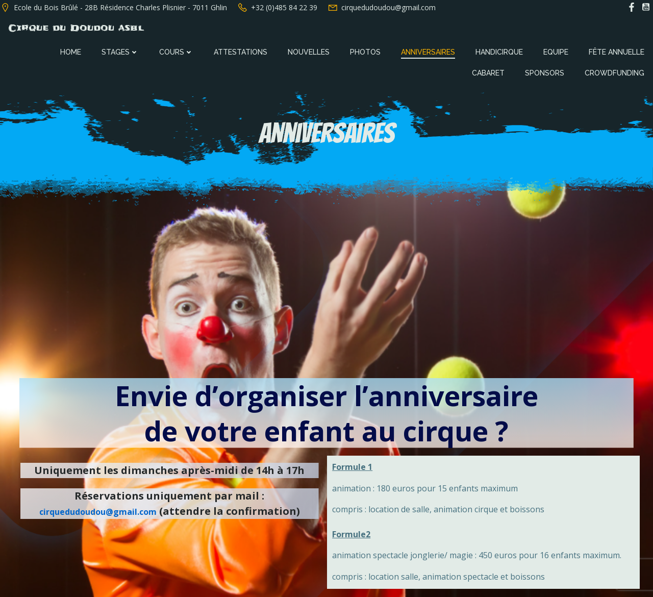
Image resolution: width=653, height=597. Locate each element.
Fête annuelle (617, 51)
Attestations (241, 51)
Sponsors (545, 72)
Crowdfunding (615, 72)
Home (71, 51)
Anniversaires (429, 51)
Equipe (556, 51)
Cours (177, 51)
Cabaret (489, 72)
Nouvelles (310, 51)
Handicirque (500, 51)
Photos (366, 51)
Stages (121, 51)
